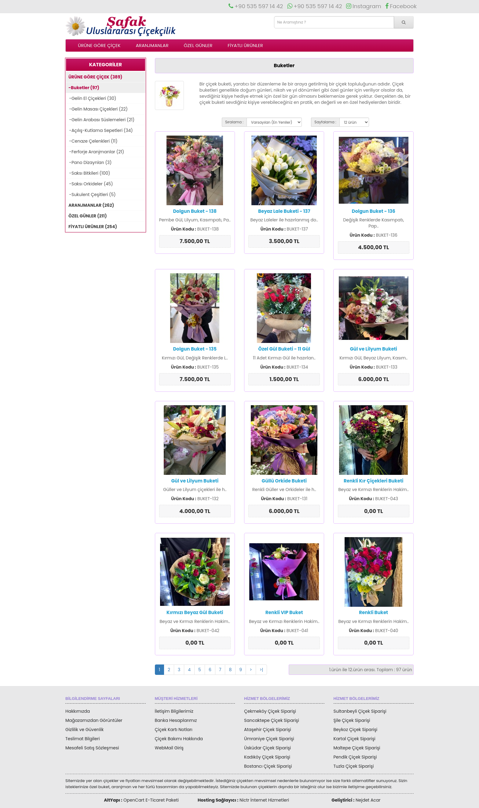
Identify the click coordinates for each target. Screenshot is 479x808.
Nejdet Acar (368, 800)
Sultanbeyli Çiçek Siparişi (360, 711)
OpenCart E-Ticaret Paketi (151, 800)
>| (261, 670)
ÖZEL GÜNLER (198, 45)
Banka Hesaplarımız (176, 720)
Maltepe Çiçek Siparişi (357, 748)
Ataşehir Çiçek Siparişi (267, 729)
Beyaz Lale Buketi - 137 (284, 211)
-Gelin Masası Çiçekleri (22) (97, 109)
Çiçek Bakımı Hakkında (179, 739)
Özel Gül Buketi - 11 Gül (284, 349)
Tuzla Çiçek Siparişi (354, 766)
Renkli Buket (373, 612)
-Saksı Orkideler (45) (89, 184)
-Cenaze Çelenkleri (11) (92, 141)
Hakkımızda (77, 711)
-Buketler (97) (82, 88)
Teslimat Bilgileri (82, 739)
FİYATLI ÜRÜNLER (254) (91, 227)
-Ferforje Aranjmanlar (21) (95, 152)
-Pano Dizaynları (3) (89, 162)
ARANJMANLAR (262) (90, 205)
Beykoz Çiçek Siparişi (356, 729)
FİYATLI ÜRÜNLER (245, 45)
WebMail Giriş (169, 748)
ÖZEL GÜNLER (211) (86, 216)
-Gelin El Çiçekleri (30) (91, 98)
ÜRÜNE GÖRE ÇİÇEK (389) (94, 77)
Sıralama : (234, 122)
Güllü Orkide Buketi (284, 481)
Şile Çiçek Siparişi (352, 720)
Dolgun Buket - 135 (195, 349)
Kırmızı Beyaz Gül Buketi (194, 612)
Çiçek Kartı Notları (173, 729)
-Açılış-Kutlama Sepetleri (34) (99, 130)
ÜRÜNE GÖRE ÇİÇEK (99, 45)
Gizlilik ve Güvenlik (84, 729)
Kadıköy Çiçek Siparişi (267, 757)
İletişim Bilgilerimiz (174, 711)
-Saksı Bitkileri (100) (88, 173)
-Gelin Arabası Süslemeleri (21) (100, 120)
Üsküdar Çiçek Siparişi (267, 748)
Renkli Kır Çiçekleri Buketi (373, 481)
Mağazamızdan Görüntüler (93, 720)
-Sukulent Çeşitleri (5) (91, 194)
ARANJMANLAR (152, 45)
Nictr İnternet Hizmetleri (264, 800)
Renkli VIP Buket (284, 612)
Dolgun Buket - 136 (373, 211)
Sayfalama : (325, 122)
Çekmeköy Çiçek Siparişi (270, 711)
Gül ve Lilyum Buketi (373, 349)
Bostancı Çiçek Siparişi (268, 766)
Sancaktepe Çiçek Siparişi (271, 720)
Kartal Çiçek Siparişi (354, 739)
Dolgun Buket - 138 (195, 211)
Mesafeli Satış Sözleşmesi (92, 748)
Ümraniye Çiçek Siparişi (269, 739)
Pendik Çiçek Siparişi (355, 757)
